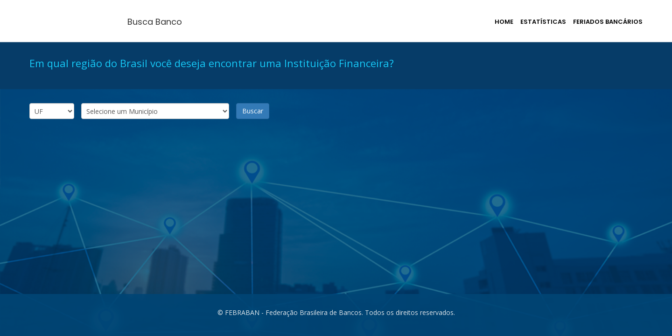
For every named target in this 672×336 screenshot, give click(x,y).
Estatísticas (543, 21)
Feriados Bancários (608, 21)
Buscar (252, 110)
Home (504, 21)
